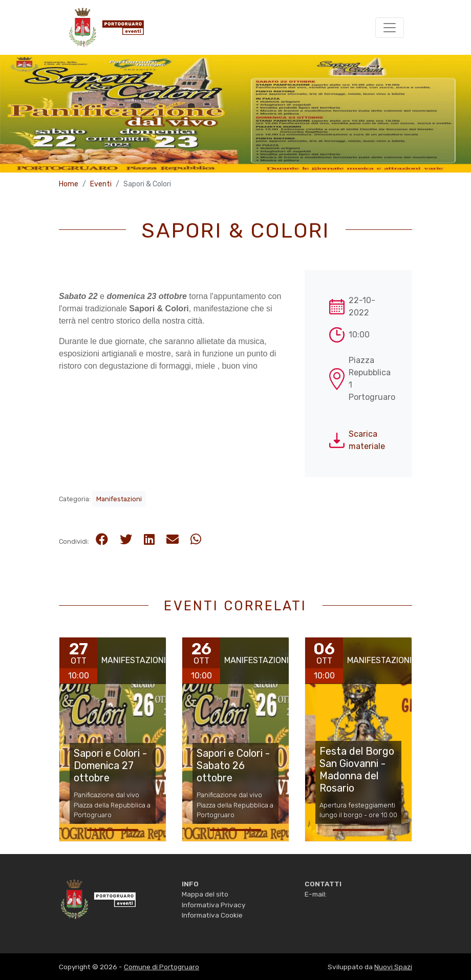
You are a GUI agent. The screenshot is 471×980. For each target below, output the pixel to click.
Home (68, 184)
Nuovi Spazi (393, 967)
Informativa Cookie (212, 915)
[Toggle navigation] (389, 27)
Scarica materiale (367, 440)
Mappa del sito (205, 894)
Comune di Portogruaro (161, 967)
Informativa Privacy (213, 905)
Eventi (101, 184)
